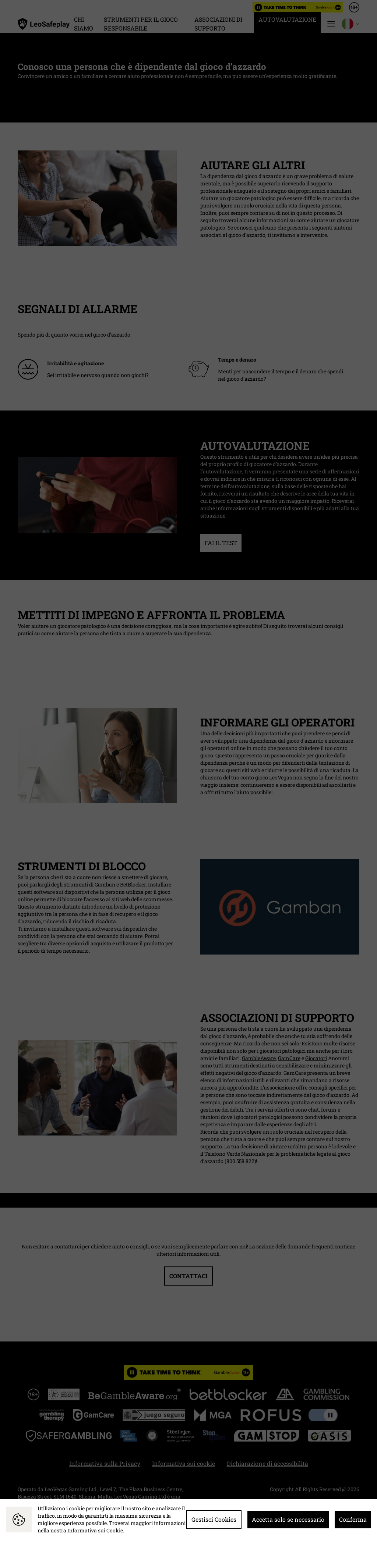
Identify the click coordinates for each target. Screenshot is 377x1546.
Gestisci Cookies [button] (213, 1519)
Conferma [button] (353, 1519)
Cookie (114, 1530)
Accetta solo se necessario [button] (288, 1519)
